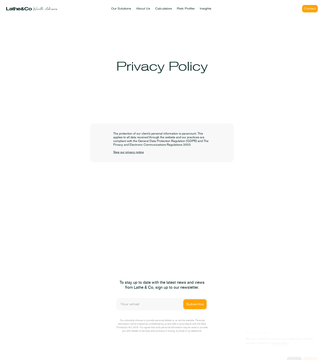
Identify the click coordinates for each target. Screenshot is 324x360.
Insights (205, 8)
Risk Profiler (186, 8)
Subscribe (195, 304)
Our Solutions (121, 8)
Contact (310, 8)
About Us (143, 8)
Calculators (163, 8)
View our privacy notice (128, 152)
